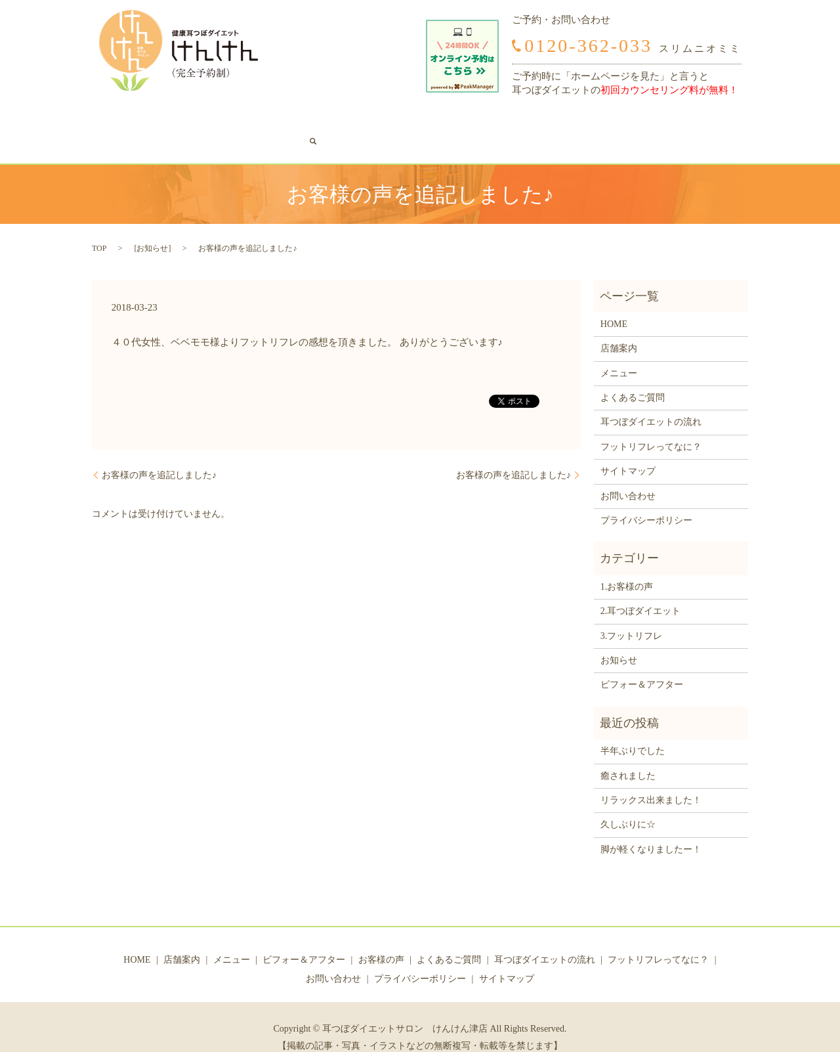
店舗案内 (154, 121)
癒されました (628, 755)
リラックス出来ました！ (651, 780)
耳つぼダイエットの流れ (489, 121)
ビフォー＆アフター (265, 121)
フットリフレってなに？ (598, 121)
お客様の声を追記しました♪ (159, 455)
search (728, 121)
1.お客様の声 (627, 566)
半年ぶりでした (632, 730)
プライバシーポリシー (646, 500)
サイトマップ (628, 451)
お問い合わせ (683, 121)
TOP (99, 227)
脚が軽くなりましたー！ (651, 829)
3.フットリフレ (631, 616)
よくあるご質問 (400, 121)
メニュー (198, 121)
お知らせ (152, 227)
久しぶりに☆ (628, 805)
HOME (115, 121)
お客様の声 (337, 121)
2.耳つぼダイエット (640, 591)
